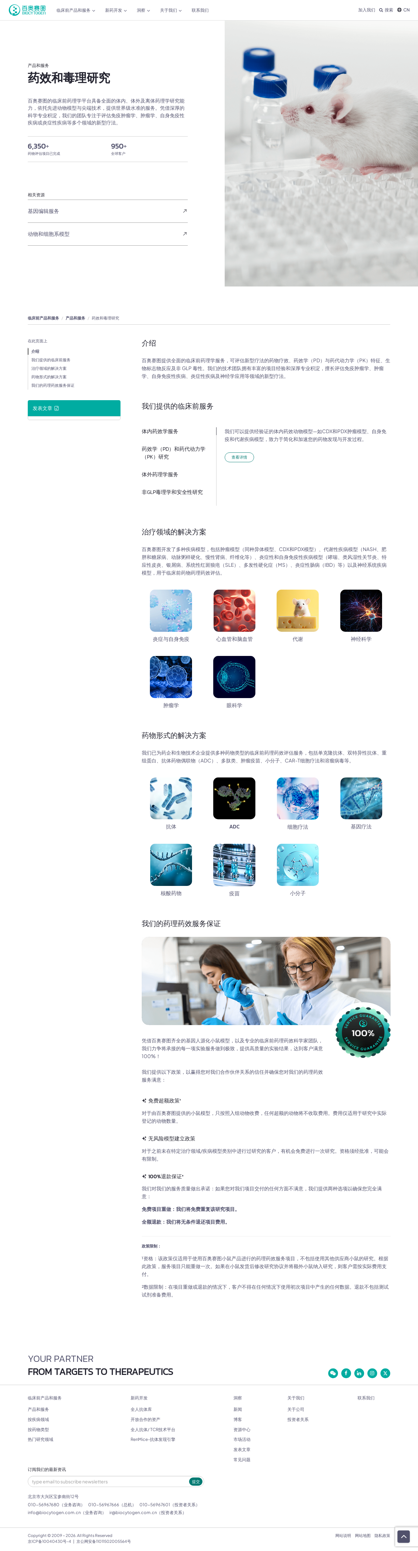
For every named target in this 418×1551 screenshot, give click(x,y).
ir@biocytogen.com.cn (133, 1512)
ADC (234, 826)
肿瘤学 (171, 705)
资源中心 (241, 1429)
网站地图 (363, 1535)
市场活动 (241, 1439)
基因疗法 (361, 826)
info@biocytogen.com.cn (54, 1512)
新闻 (237, 1409)
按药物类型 (38, 1429)
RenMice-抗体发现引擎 (153, 1439)
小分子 (298, 893)
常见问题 (241, 1459)
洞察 (143, 10)
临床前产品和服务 (75, 10)
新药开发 (116, 10)
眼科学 (234, 705)
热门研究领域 (40, 1439)
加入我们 (366, 9)
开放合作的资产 (145, 1419)
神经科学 (361, 639)
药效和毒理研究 (105, 318)
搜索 (386, 9)
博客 (237, 1419)
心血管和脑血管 (234, 639)
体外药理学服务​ (160, 474)
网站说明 (343, 1535)
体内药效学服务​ (160, 431)
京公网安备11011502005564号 (103, 1541)
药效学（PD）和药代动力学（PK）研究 (173, 453)
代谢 (298, 639)
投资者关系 (298, 1419)
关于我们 (171, 10)
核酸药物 (171, 893)
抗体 (171, 826)
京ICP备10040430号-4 (49, 1541)
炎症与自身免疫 (171, 639)
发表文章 (241, 1449)
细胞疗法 (297, 827)
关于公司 (295, 1409)
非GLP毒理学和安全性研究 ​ (173, 492)
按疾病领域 (38, 1419)
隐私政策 (382, 1535)
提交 (196, 1481)
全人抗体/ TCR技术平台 (153, 1429)
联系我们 (200, 10)
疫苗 (234, 893)
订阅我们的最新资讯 (47, 1469)
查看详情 (239, 457)
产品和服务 (75, 318)
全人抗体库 (141, 1409)
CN (403, 9)
